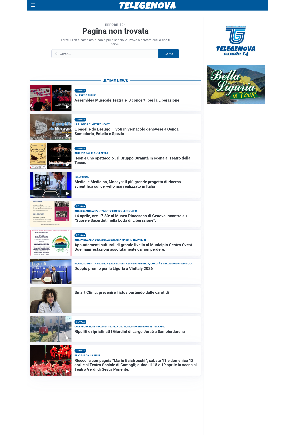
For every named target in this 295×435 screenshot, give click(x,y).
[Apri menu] (33, 5)
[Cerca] (105, 53)
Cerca (169, 54)
